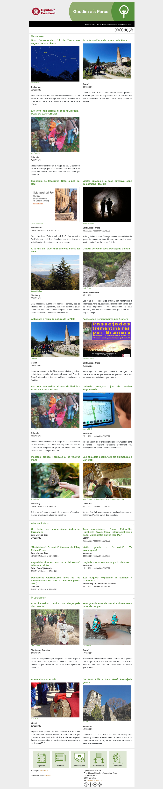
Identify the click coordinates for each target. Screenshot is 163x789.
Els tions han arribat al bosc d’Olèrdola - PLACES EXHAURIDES (55, 112)
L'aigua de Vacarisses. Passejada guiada (106, 248)
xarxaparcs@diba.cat (94, 780)
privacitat (47, 776)
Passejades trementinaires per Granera (105, 319)
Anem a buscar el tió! (43, 679)
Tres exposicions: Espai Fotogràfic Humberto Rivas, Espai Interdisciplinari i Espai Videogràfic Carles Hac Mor (107, 532)
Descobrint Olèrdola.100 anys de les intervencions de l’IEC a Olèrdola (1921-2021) (55, 580)
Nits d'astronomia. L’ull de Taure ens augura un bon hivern (55, 42)
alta (41, 771)
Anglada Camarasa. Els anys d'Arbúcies (106, 562)
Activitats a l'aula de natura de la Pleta (105, 40)
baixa (46, 771)
